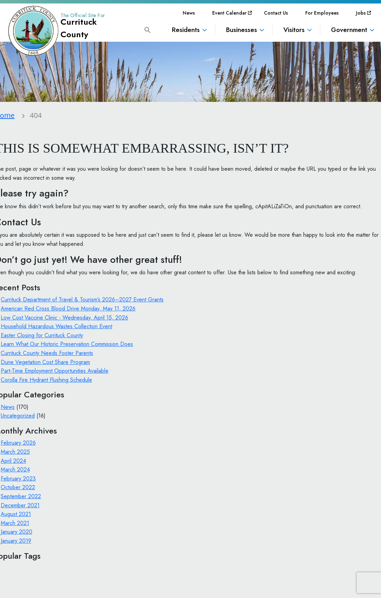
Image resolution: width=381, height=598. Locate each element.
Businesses (241, 29)
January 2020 (16, 532)
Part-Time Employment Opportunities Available (54, 371)
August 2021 (16, 514)
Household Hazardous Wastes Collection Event (56, 326)
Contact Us (276, 12)
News (189, 12)
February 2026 (18, 443)
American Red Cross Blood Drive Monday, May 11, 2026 (68, 309)
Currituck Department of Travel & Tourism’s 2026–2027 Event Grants (82, 300)
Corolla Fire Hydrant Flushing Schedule (46, 380)
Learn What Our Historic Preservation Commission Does (67, 344)
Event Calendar (229, 12)
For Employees (322, 12)
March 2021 (15, 523)
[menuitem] (189, 12)
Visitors (294, 29)
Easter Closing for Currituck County (42, 335)
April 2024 (13, 461)
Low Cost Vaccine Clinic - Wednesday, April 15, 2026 (64, 318)
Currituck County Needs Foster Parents (47, 353)
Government (349, 29)
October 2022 (18, 487)
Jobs (361, 12)
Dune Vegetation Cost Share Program (45, 362)
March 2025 (15, 452)
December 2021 (20, 505)
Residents (186, 29)
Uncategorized (18, 416)
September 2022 (21, 496)
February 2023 (18, 479)
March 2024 (15, 470)
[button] (147, 29)
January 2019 (16, 541)
